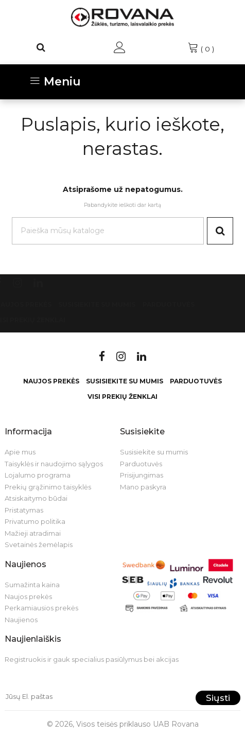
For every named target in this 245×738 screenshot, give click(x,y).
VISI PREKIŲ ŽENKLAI (122, 396)
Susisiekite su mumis (96, 304)
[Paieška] (41, 47)
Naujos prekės (51, 381)
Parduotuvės (169, 304)
